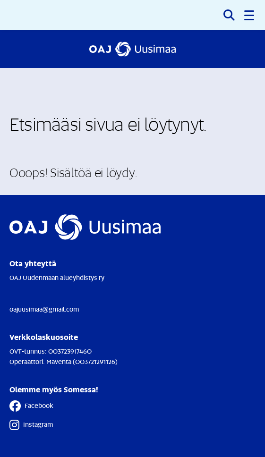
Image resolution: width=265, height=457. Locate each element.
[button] (250, 15)
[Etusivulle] (132, 49)
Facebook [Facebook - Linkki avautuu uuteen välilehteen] (31, 406)
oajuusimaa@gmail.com (44, 309)
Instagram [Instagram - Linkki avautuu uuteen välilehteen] (31, 425)
